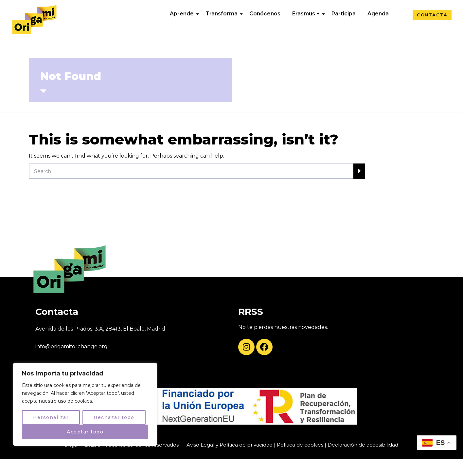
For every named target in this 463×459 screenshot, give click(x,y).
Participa (343, 13)
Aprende (182, 13)
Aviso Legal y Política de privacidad (230, 445)
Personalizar (51, 417)
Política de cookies (300, 445)
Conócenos (264, 13)
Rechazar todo (114, 417)
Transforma (221, 13)
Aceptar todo (85, 432)
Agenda (378, 13)
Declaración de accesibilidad (363, 445)
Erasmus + (306, 13)
